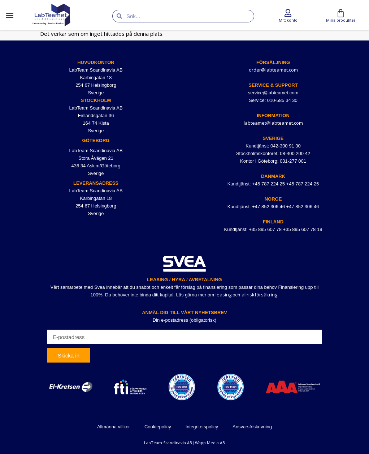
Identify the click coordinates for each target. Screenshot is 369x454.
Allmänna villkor (113, 426)
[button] (10, 15)
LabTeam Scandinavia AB (168, 442)
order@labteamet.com (273, 70)
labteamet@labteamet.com (273, 123)
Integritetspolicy (202, 426)
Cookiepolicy (157, 426)
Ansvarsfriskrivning (252, 426)
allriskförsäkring (259, 294)
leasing (223, 294)
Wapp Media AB (210, 442)
